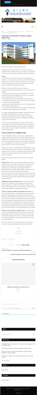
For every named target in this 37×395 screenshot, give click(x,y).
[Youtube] (21, 4)
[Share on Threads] (25, 245)
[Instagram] (17, 4)
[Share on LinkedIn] (22, 245)
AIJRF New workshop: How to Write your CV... (18, 287)
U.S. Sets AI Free (5, 360)
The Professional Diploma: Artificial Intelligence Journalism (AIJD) (16, 348)
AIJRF (21, 390)
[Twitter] (15, 4)
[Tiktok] (23, 4)
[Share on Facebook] (19, 245)
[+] (20, 308)
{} (18, 308)
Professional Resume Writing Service (15, 31)
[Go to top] (18, 393)
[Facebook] (13, 4)
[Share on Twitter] (20, 245)
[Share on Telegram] (23, 245)
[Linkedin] (19, 4)
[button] (11, 2)
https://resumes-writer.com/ (8, 173)
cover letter (11, 239)
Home (3, 31)
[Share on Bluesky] (26, 245)
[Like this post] (17, 245)
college (4, 239)
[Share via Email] (28, 245)
